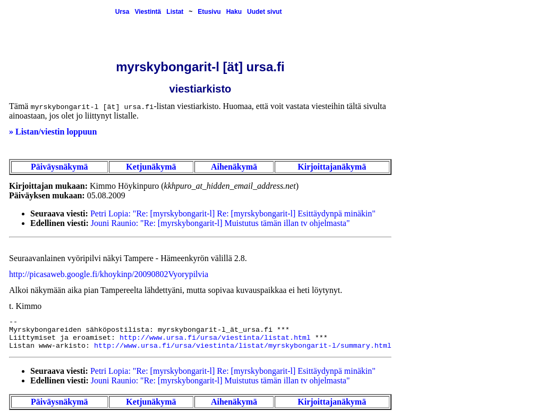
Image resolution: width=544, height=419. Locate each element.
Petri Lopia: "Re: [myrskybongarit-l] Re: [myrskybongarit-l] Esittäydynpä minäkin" (233, 213)
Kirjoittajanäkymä (332, 166)
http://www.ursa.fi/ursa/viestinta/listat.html (215, 338)
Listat (174, 11)
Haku (234, 11)
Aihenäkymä (234, 166)
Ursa (122, 11)
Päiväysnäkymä (59, 166)
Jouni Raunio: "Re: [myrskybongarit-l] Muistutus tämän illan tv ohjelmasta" (220, 223)
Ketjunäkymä (151, 166)
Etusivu (209, 11)
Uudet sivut (264, 11)
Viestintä (147, 11)
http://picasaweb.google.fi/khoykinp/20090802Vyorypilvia (108, 274)
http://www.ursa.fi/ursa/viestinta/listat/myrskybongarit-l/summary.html (243, 346)
